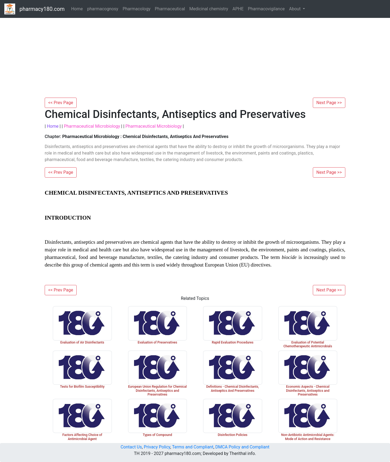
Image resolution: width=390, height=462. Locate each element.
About (295, 8)
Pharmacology (137, 8)
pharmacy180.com (42, 9)
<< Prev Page (60, 102)
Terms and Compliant (192, 447)
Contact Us (131, 447)
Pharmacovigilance (266, 8)
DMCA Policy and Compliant (242, 447)
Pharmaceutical (170, 8)
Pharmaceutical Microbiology (92, 126)
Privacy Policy (157, 447)
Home (77, 8)
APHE (237, 8)
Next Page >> (329, 102)
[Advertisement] (195, 57)
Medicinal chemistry (208, 8)
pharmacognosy (102, 8)
